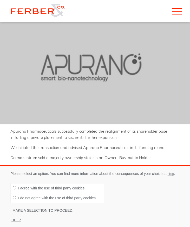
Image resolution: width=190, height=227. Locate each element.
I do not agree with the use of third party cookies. (55, 198)
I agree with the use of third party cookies (48, 188)
